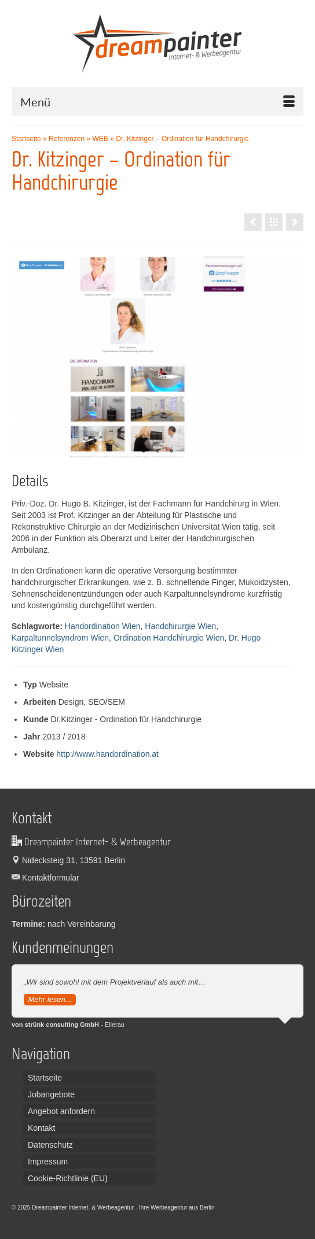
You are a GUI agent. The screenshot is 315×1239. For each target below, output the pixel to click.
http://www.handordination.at (107, 754)
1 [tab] (143, 451)
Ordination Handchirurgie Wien (168, 637)
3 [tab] (171, 451)
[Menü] (157, 101)
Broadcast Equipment (54, 1219)
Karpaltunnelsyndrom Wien (60, 637)
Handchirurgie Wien (180, 626)
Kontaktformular (45, 877)
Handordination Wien (103, 626)
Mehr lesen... (49, 999)
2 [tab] (157, 451)
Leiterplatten (232, 1207)
